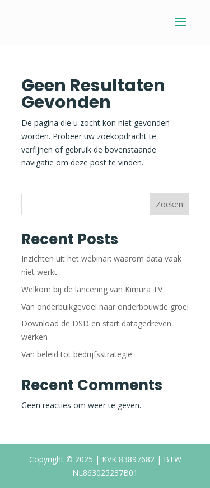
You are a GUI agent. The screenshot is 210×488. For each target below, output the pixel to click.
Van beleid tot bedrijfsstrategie (76, 354)
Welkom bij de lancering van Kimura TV (91, 289)
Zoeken (169, 204)
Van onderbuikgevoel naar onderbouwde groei (105, 306)
